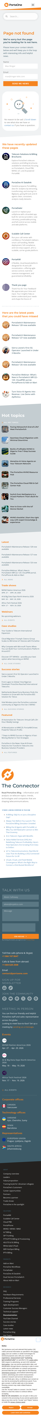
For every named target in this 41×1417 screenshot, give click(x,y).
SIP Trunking (8, 1235)
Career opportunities (12, 1191)
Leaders (6, 1177)
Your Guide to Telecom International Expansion (17, 632)
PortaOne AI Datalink (21, 182)
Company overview (11, 1174)
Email (5, 72)
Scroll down (30, 119)
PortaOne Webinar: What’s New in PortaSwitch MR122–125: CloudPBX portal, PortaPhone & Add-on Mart (25, 378)
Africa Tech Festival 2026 (12, 603)
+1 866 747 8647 (10, 997)
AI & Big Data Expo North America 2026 (18, 596)
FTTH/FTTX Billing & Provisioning (16, 1239)
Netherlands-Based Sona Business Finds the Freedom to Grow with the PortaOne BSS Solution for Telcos (20, 694)
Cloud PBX (7, 1222)
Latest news (8, 1328)
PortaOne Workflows (11, 1267)
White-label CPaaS (10, 1246)
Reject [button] (11, 1407)
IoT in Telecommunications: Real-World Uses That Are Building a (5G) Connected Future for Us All (22, 853)
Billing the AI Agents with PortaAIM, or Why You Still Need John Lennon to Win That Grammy (22, 830)
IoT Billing (7, 1232)
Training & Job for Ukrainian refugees (18, 1184)
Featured (7, 715)
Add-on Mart (8, 1263)
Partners (6, 1194)
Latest (5, 542)
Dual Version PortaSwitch (13, 1277)
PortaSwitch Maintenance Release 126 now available (24, 363)
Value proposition (10, 1180)
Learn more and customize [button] (20, 1412)
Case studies (9, 626)
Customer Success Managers (15, 1308)
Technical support (10, 1311)
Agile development (11, 1305)
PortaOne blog (9, 1332)
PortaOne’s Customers (12, 1187)
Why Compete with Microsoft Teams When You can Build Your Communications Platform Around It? (20, 648)
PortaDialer (17, 208)
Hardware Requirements (13, 1294)
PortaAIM (16, 259)
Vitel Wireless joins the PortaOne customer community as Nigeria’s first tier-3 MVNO (19, 703)
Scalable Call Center (21, 233)
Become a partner (10, 1197)
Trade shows (9, 585)
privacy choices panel (17, 1402)
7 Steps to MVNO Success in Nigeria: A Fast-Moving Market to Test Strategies (19, 736)
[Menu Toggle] (33, 5)
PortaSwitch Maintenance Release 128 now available (24, 323)
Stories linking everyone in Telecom (16, 810)
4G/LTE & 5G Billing (11, 1242)
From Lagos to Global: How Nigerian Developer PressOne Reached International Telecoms (19, 684)
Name (6, 62)
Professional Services (12, 1298)
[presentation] (18, 927)
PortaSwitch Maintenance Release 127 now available (24, 336)
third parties (6, 1364)
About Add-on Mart (11, 1280)
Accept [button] (29, 1407)
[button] (38, 1340)
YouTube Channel (10, 1318)
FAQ (5, 1291)
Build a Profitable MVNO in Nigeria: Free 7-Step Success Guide (23, 451)
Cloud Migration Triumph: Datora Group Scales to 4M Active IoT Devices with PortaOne (20, 640)
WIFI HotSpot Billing (11, 1249)
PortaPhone (8, 1225)
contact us (9, 125)
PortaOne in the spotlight (13, 1204)
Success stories (11, 669)
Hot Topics (7, 1335)
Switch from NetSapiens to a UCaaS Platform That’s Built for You (24, 496)
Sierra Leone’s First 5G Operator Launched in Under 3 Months (25, 350)
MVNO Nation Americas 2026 (13, 590)
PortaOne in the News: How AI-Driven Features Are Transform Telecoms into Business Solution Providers (17, 745)
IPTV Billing (7, 1252)
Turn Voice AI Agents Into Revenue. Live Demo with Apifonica (23, 394)
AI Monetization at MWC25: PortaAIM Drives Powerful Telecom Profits (20, 728)
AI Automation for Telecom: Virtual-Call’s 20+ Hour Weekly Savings (20, 721)
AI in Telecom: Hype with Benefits (19, 836)
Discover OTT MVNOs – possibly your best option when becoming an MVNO (19, 658)
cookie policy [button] (33, 1360)
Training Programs (11, 1301)
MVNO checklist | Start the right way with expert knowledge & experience (24, 520)
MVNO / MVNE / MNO (12, 1229)
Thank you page (19, 285)
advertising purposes (9, 1373)
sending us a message (23, 1027)
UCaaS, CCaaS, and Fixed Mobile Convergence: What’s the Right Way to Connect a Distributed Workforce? (21, 862)
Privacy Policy (30, 943)
